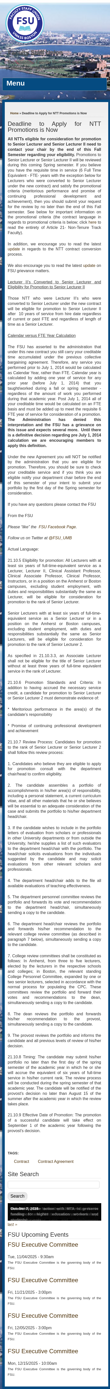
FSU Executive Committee (43, 1244)
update (14, 249)
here (93, 222)
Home (14, 113)
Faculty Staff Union (35, 52)
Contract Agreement (55, 1161)
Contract (21, 1161)
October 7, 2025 (25, 1208)
